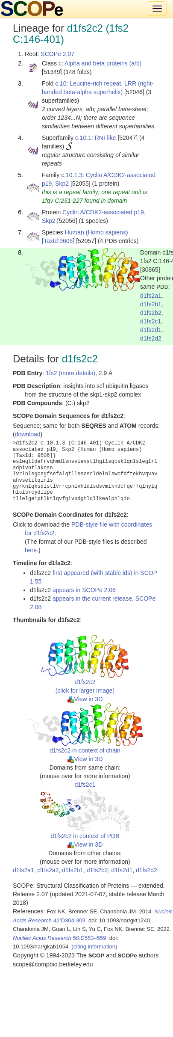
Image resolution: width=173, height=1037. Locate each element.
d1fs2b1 (150, 304)
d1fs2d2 (150, 338)
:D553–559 (59, 938)
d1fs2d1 (150, 329)
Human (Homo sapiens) (96, 232)
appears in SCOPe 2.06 (84, 590)
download (28, 434)
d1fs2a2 (48, 870)
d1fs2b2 (150, 312)
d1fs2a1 (150, 295)
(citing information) (94, 946)
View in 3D (85, 699)
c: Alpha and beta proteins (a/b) (100, 63)
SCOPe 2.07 (57, 53)
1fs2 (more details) (70, 373)
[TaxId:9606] (58, 240)
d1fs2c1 (150, 321)
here (31, 550)
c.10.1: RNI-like (95, 137)
